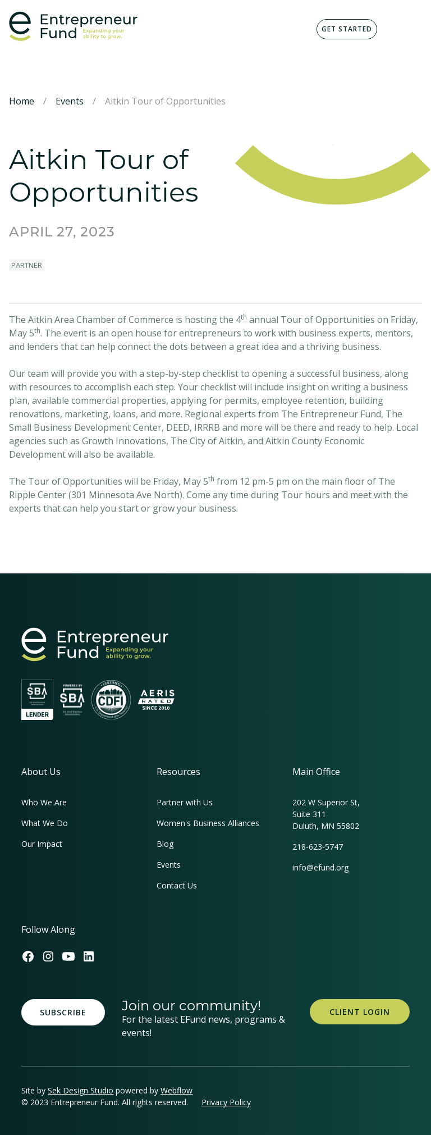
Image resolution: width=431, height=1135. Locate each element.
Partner (26, 265)
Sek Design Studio (80, 1090)
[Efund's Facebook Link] (28, 956)
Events (70, 101)
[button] (404, 29)
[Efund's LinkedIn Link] (88, 956)
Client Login (359, 1011)
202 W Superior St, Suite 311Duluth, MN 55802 (326, 814)
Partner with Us (185, 802)
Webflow (176, 1090)
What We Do (44, 823)
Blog (165, 843)
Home (21, 101)
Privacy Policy (226, 1102)
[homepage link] (94, 644)
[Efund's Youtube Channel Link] (68, 956)
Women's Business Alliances (208, 823)
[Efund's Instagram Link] (48, 956)
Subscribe (63, 1012)
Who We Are (44, 802)
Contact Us (177, 885)
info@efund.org (320, 867)
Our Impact (41, 843)
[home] (73, 26)
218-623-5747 (317, 846)
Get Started (347, 29)
